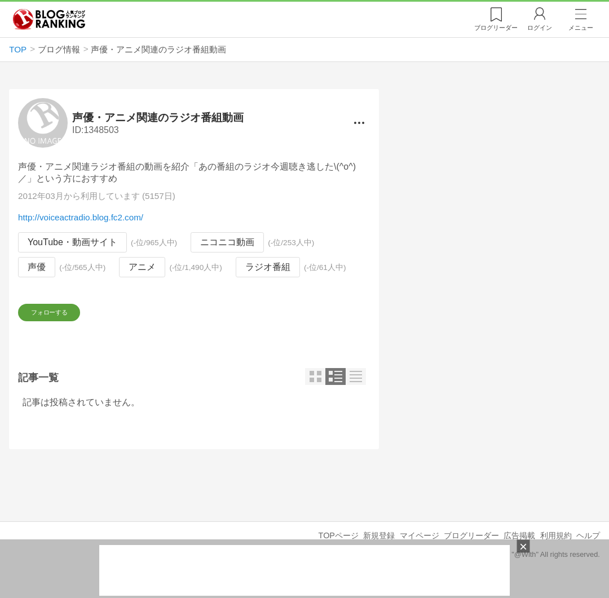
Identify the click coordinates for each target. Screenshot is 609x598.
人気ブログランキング (49, 19)
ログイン (539, 27)
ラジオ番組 (267, 267)
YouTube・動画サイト (72, 242)
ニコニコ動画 (227, 242)
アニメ (142, 267)
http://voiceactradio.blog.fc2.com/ (80, 218)
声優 (37, 267)
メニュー (580, 27)
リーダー (496, 27)
